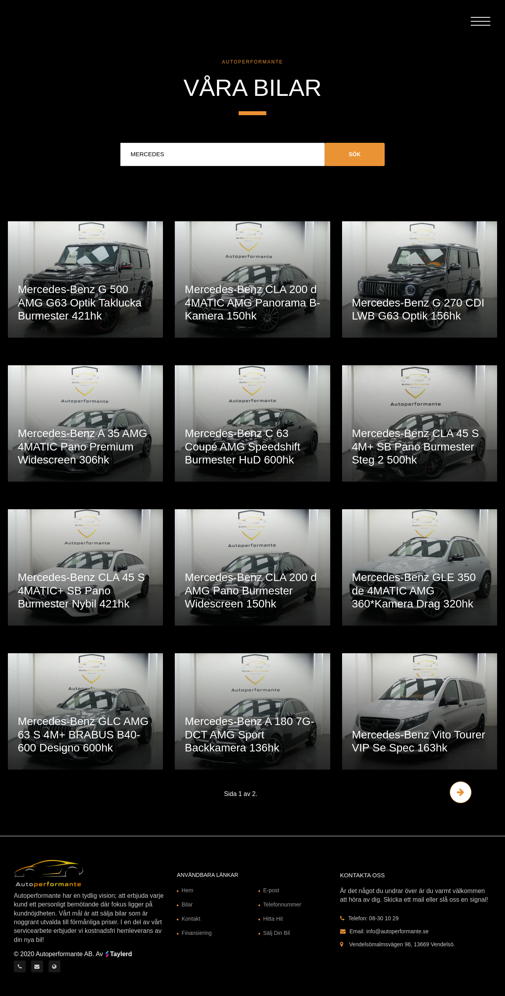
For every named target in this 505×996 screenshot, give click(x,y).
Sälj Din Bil (276, 933)
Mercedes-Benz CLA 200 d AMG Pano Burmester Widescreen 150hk (251, 590)
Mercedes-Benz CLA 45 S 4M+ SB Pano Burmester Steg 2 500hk (415, 446)
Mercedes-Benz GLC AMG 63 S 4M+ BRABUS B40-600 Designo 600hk (83, 734)
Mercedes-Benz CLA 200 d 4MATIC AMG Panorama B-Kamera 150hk (252, 302)
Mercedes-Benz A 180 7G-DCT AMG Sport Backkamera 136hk (249, 734)
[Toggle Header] (480, 20)
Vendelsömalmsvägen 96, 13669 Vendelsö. (402, 944)
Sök (355, 154)
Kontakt (190, 919)
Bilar (187, 904)
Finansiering (196, 933)
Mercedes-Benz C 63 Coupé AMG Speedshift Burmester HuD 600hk (242, 446)
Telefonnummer (282, 904)
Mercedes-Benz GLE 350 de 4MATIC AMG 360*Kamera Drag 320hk (414, 590)
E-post (271, 890)
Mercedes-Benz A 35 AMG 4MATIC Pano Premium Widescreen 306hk (82, 446)
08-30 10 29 (384, 918)
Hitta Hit (273, 919)
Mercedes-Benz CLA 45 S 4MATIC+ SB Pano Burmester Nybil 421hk (81, 590)
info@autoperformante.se (397, 931)
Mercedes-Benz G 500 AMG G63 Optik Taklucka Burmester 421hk (80, 302)
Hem (187, 890)
